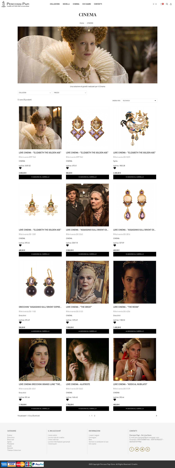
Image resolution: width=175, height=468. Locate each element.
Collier (9, 435)
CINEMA (76, 4)
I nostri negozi (94, 435)
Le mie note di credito (56, 437)
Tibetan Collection (14, 450)
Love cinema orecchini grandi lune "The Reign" (43, 384)
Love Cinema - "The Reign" (126, 307)
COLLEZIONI (55, 4)
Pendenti (10, 444)
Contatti (98, 4)
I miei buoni (52, 444)
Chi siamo (86, 4)
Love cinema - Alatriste (78, 384)
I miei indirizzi (53, 439)
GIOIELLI (66, 4)
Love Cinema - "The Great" (79, 307)
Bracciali (10, 439)
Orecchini (22, 315)
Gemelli (10, 448)
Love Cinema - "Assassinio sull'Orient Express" (90, 230)
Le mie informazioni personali (59, 442)
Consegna (92, 437)
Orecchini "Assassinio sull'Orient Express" (41, 307)
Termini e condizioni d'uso (98, 442)
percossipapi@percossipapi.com (147, 437)
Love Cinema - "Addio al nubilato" (130, 384)
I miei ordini (52, 435)
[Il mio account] (170, 4)
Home (81, 23)
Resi (90, 439)
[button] (167, 4)
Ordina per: (116, 100)
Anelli (9, 446)
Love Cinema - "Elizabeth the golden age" (40, 152)
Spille (115, 161)
